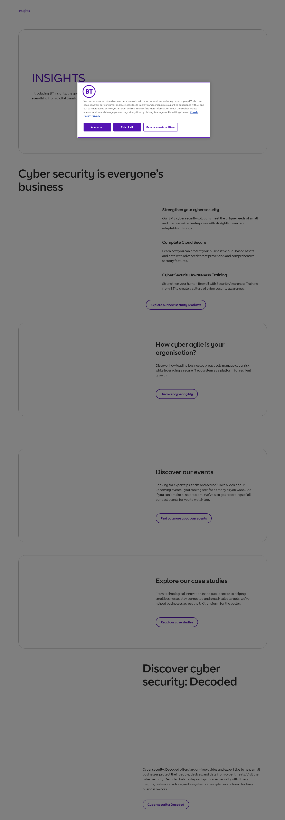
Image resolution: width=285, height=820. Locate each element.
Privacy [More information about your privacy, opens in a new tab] (96, 115)
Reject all (127, 127)
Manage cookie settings (160, 127)
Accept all (97, 127)
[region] (143, 110)
